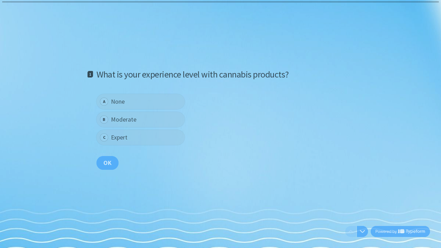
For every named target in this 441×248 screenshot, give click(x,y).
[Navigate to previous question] (350, 231)
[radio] (140, 101)
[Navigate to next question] (362, 231)
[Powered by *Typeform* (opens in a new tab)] (400, 231)
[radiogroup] (140, 119)
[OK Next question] (107, 162)
